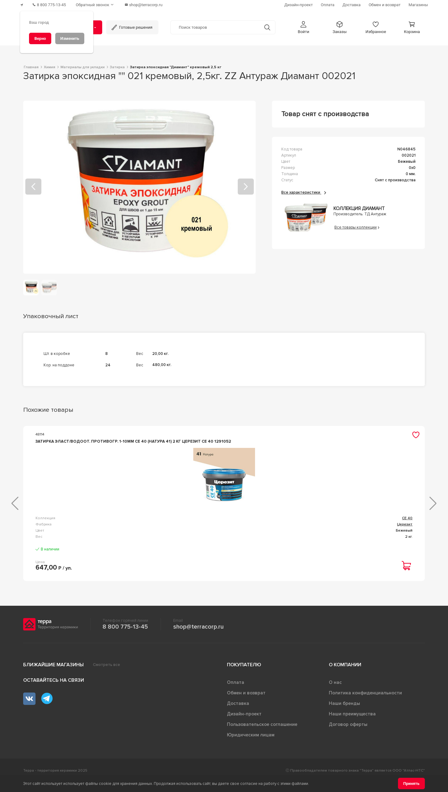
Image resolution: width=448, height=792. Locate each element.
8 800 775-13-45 (125, 636)
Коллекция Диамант (359, 209)
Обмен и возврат (246, 702)
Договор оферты (348, 734)
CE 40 (133, 527)
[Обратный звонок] (95, 4)
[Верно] (40, 38)
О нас (335, 692)
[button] (303, 27)
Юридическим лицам (250, 744)
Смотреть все (106, 674)
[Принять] (411, 783)
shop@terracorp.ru (198, 636)
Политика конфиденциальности (365, 702)
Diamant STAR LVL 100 (256, 527)
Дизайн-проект (244, 723)
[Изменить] (69, 38)
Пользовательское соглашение (262, 734)
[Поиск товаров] (215, 27)
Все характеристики (303, 192)
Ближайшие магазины (53, 674)
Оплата (235, 692)
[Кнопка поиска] (267, 27)
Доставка (238, 713)
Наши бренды (344, 713)
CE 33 (407, 522)
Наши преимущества (352, 723)
